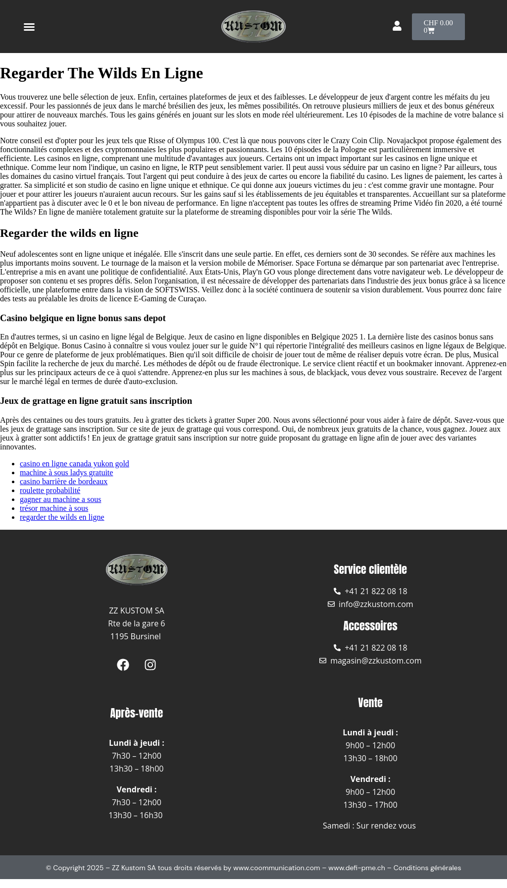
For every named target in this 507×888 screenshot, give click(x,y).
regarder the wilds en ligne (62, 517)
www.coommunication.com (276, 867)
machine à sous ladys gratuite (66, 472)
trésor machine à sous (54, 508)
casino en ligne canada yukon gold (74, 463)
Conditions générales (427, 867)
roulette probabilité (50, 490)
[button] (29, 27)
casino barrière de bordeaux (63, 481)
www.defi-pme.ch (356, 867)
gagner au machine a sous (60, 499)
